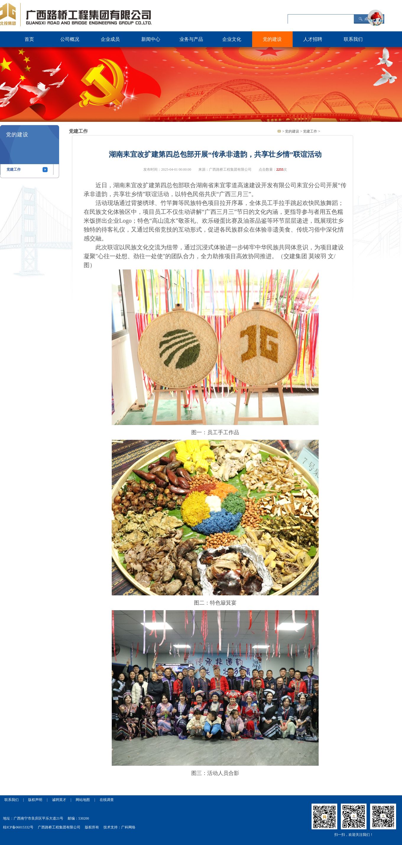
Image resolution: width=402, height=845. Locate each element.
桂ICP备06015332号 (18, 827)
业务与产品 (191, 39)
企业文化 (231, 39)
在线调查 (107, 800)
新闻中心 (150, 39)
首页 (29, 39)
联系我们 (353, 39)
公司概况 (69, 39)
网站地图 (83, 800)
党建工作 (14, 169)
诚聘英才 (59, 800)
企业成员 (110, 39)
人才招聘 (312, 39)
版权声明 (35, 800)
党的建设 (272, 39)
